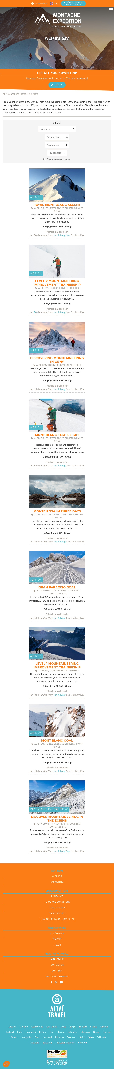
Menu (111, 9)
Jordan (61, 1031)
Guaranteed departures (59, 159)
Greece (104, 1026)
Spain (91, 1037)
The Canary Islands (65, 1042)
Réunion (59, 1037)
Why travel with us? (57, 976)
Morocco (85, 1031)
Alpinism (57, 876)
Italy (52, 1031)
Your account (40, 3)
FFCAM (57, 945)
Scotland (71, 1037)
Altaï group (57, 959)
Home (23, 93)
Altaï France (57, 933)
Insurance (57, 896)
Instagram (56, 982)
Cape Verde (37, 1026)
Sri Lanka (101, 1037)
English (51, 3)
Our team (57, 970)
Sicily (82, 1037)
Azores (12, 1026)
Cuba (63, 1026)
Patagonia (26, 1037)
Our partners (57, 927)
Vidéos (61, 982)
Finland (83, 1026)
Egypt (73, 1026)
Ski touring (57, 882)
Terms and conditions (57, 902)
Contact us (57, 965)
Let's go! (59, 84)
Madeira (72, 1031)
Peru (36, 1037)
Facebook (51, 982)
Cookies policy (57, 913)
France (93, 1026)
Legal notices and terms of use (57, 919)
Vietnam (82, 1042)
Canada (24, 1026)
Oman (14, 1037)
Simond (57, 939)
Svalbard (34, 1042)
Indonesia (31, 1031)
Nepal (96, 1031)
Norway (107, 1031)
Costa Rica (51, 1026)
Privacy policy (57, 907)
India (19, 1031)
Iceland (10, 1031)
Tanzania (47, 1042)
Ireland (42, 1031)
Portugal (47, 1037)
